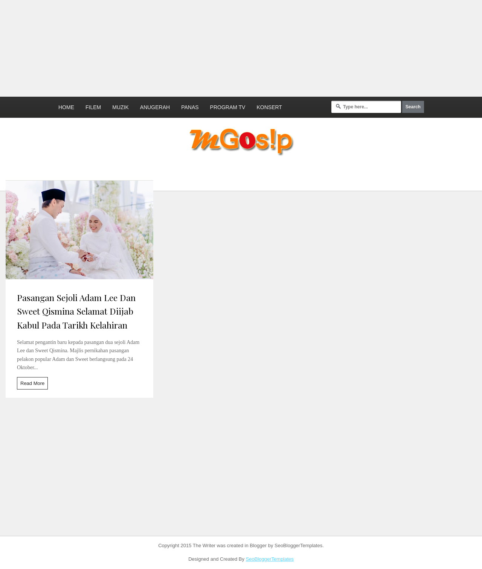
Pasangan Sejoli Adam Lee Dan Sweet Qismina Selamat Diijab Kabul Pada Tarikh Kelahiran (76, 311)
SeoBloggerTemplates (270, 559)
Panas (189, 107)
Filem (93, 107)
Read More (32, 383)
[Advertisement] (182, 47)
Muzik (120, 107)
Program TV (228, 107)
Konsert (269, 107)
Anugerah (155, 107)
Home (66, 107)
